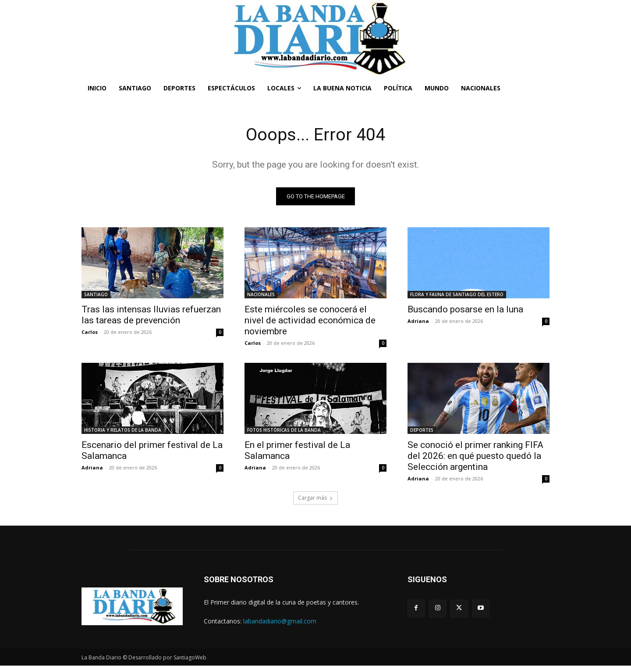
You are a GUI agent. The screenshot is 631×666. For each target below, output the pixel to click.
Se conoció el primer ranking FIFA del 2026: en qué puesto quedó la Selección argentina (475, 456)
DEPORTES (421, 430)
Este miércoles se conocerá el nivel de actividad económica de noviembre (310, 320)
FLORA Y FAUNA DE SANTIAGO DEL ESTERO (456, 295)
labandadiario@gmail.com (279, 621)
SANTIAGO (96, 295)
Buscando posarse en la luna (465, 309)
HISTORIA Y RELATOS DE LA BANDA (122, 430)
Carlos (90, 332)
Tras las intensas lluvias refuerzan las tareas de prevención (151, 315)
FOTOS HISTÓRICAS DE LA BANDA (284, 430)
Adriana (418, 321)
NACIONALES (261, 295)
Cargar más (315, 498)
